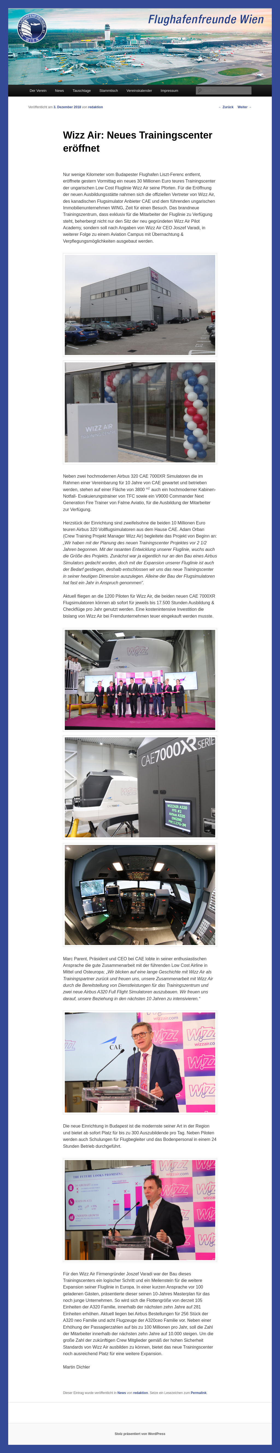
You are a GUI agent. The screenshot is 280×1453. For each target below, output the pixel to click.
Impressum (169, 91)
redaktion (95, 107)
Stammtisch (108, 91)
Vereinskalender (139, 91)
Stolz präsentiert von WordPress (140, 1434)
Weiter (245, 107)
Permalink (198, 1393)
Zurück (226, 107)
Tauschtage (81, 91)
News (59, 91)
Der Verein (38, 91)
